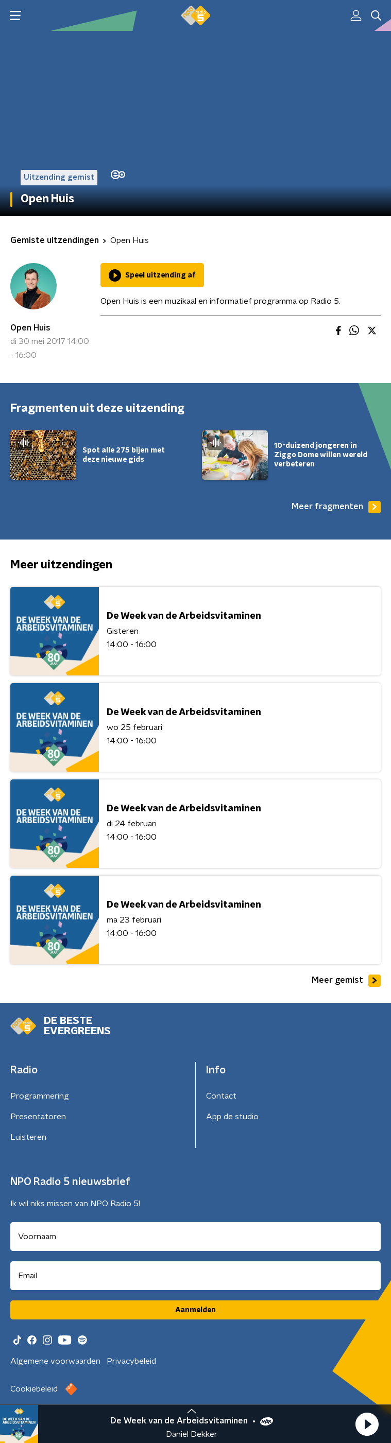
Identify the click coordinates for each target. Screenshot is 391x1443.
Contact (221, 1096)
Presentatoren (38, 1116)
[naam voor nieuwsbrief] (195, 1236)
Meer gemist (346, 981)
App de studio (232, 1116)
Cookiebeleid (34, 1389)
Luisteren (28, 1137)
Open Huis (30, 328)
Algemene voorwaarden (55, 1361)
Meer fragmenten (336, 507)
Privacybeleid (131, 1361)
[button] (366, 1423)
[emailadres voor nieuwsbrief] (195, 1275)
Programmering (39, 1096)
